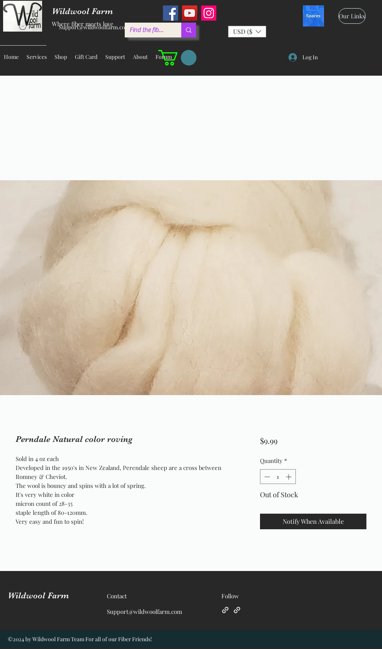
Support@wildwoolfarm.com (94, 27)
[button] (247, 31)
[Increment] (289, 477)
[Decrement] (266, 477)
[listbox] (247, 31)
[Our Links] (352, 16)
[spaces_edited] (313, 16)
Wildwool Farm (38, 595)
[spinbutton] (277, 477)
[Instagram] (208, 13)
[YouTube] (189, 13)
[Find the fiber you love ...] (147, 30)
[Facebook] (170, 13)
